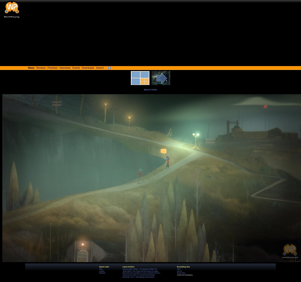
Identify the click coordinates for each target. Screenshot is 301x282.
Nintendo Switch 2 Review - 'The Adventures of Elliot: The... (140, 269)
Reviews (41, 68)
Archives (101, 271)
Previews (53, 68)
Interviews (64, 68)
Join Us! (179, 271)
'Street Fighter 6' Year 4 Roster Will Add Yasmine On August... (141, 271)
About (178, 269)
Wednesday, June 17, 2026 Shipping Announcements (138, 277)
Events (76, 68)
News (101, 269)
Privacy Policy (181, 273)
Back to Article (150, 89)
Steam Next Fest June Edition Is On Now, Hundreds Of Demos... (142, 273)
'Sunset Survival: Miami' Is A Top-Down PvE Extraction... (139, 275)
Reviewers (102, 273)
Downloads (88, 68)
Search (100, 68)
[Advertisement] (150, 43)
